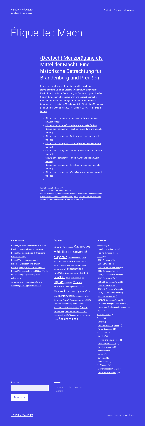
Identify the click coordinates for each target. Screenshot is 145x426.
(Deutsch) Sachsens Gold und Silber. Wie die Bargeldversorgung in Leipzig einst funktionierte (29, 274)
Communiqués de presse (108, 325)
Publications (102, 332)
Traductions (103, 362)
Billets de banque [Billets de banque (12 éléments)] (67, 247)
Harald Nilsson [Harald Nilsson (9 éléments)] (73, 273)
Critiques (102, 358)
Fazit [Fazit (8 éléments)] (58, 265)
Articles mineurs (105, 347)
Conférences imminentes (108, 369)
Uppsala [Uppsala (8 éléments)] (79, 315)
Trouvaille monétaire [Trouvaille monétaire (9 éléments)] (71, 312)
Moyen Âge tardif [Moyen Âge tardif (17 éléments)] (78, 291)
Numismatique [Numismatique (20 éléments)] (66, 295)
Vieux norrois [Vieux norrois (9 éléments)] (86, 315)
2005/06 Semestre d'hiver (109, 267)
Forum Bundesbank (95, 194)
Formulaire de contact (124, 10)
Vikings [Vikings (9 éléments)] (56, 319)
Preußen (66, 199)
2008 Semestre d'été (106, 285)
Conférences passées (63, 191)
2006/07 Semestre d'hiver (109, 275)
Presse (99, 318)
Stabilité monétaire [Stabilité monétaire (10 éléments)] (77, 300)
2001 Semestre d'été (106, 260)
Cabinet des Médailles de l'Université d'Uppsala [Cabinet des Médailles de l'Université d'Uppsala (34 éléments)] (72, 252)
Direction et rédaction (107, 343)
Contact (107, 10)
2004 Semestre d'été (106, 264)
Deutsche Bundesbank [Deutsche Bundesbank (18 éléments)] (73, 261)
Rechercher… (16, 382)
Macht (76, 197)
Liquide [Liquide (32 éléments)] (59, 282)
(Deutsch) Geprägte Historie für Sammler (28, 267)
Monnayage (58, 199)
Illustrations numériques (108, 340)
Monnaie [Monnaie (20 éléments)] (77, 282)
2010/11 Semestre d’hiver (109, 293)
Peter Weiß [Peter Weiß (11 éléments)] (67, 300)
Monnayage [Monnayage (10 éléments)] (69, 287)
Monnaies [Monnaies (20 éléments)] (59, 286)
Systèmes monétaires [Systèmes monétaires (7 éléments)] (73, 307)
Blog (100, 322)
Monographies (104, 351)
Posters (101, 354)
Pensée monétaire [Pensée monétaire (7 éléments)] (78, 296)
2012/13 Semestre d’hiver (109, 300)
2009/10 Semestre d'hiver (109, 289)
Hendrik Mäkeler (22, 9)
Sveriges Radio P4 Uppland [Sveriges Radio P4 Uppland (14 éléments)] (66, 304)
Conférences (102, 365)
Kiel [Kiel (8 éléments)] (83, 277)
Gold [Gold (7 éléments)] (67, 273)
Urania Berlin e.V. (76, 199)
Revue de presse (105, 329)
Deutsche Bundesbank (78, 194)
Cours (99, 256)
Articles (101, 336)
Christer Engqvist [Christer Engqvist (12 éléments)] (74, 257)
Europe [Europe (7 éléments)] (87, 262)
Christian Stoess (63, 194)
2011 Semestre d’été (107, 296)
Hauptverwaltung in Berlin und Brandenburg (56, 197)
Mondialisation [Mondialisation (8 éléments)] (68, 282)
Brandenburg (51, 194)
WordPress (129, 415)
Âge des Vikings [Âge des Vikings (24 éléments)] (68, 318)
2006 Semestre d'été (106, 271)
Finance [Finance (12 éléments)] (63, 265)
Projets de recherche (107, 253)
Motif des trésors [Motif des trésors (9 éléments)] (78, 287)
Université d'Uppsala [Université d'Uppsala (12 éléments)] (68, 315)
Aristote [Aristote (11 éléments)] (57, 247)
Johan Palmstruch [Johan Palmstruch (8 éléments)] (76, 277)
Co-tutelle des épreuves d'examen (112, 304)
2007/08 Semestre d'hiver (109, 282)
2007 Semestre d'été (106, 278)
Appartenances (103, 314)
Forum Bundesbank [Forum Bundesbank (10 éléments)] (73, 265)
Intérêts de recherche (107, 249)
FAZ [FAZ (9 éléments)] (55, 265)
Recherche (101, 246)
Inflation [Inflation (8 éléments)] (68, 277)
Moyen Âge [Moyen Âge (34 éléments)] (61, 291)
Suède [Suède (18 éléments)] (88, 300)
